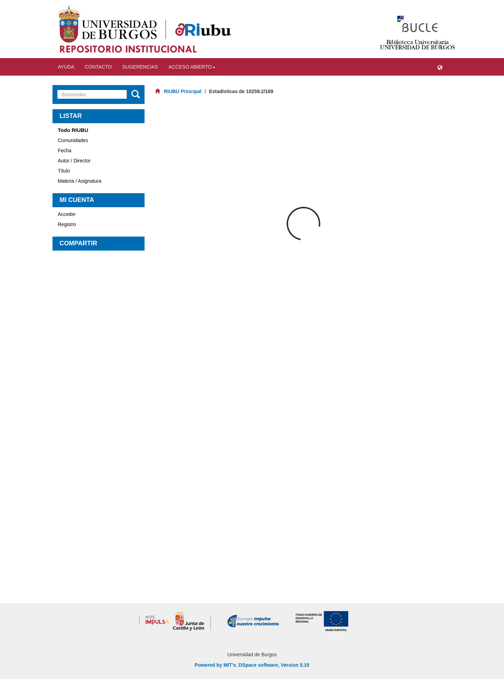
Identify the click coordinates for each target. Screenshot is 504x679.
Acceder (67, 214)
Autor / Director (74, 160)
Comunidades (73, 140)
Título (64, 171)
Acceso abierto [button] (191, 67)
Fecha (64, 150)
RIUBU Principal (182, 91)
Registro (67, 224)
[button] (440, 67)
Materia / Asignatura (80, 181)
